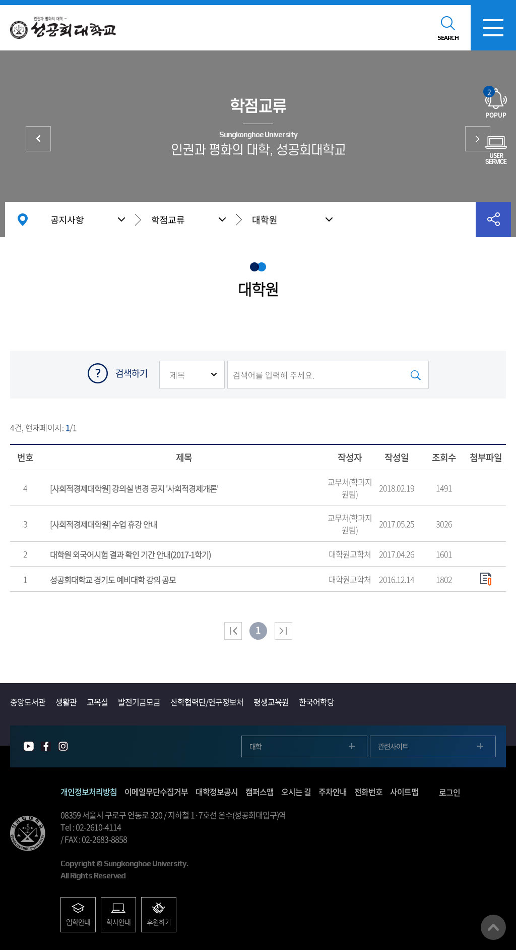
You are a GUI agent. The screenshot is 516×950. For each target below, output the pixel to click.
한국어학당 (316, 702)
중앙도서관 (27, 702)
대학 (255, 746)
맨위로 (493, 927)
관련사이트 (393, 746)
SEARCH (448, 37)
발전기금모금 (139, 702)
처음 (233, 631)
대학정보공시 (217, 792)
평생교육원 (271, 702)
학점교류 (167, 219)
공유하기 (493, 219)
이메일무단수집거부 (156, 792)
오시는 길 (296, 792)
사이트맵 (404, 792)
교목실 (97, 702)
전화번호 (368, 792)
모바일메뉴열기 (493, 27)
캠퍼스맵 (259, 792)
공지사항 (67, 219)
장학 (477, 138)
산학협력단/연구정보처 (206, 702)
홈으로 (22, 219)
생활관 (66, 702)
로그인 (449, 792)
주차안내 (332, 792)
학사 (38, 138)
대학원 (265, 220)
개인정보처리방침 (88, 792)
